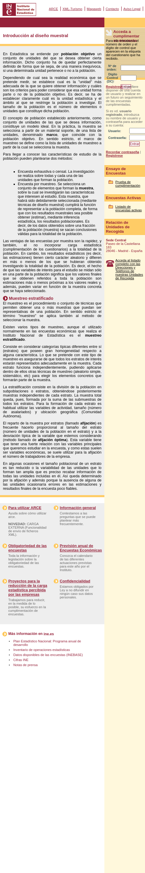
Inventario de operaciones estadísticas (41, 650)
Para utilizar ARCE (24, 508)
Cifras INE (20, 660)
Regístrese (114, 86)
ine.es (49, 634)
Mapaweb (94, 9)
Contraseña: (117, 138)
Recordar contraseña (122, 152)
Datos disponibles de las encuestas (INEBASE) (48, 655)
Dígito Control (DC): (112, 77)
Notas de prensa (25, 665)
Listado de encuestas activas (128, 208)
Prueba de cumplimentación (127, 183)
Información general (78, 508)
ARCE (53, 9)
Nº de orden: (112, 67)
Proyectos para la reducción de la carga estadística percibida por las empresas (27, 588)
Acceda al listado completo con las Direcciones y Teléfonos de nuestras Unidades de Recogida (129, 269)
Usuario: (114, 131)
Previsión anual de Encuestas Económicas (81, 548)
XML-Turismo (72, 9)
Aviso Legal (132, 9)
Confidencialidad (75, 581)
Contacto (112, 9)
